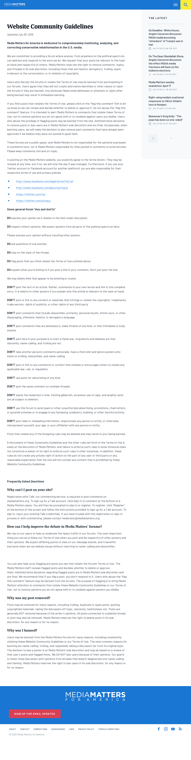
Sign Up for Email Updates (34, 713)
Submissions (58, 729)
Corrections (40, 729)
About (12, 729)
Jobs (71, 729)
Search (185, 5)
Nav (173, 5)
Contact (25, 729)
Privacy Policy (86, 729)
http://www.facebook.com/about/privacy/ (42, 187)
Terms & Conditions (108, 729)
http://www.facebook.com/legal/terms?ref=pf (44, 181)
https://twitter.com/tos (30, 194)
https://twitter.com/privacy (33, 200)
